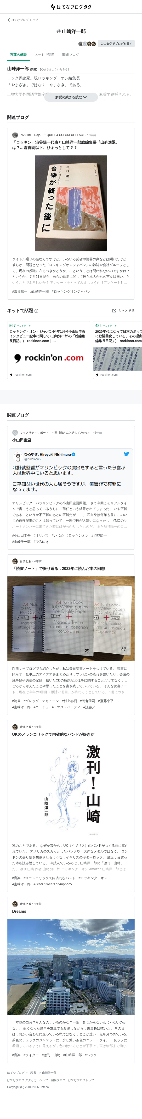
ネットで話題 (44, 55)
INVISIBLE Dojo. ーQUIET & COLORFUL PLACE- (53, 135)
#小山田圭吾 (21, 535)
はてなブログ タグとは (22, 1080)
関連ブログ (70, 55)
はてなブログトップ (81, 1080)
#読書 (16, 701)
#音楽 (16, 878)
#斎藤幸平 (106, 701)
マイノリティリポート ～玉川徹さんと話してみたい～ (56, 432)
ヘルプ (44, 1080)
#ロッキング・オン (93, 878)
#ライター (31, 1055)
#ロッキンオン (78, 535)
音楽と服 (25, 561)
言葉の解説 (18, 55)
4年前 (38, 561)
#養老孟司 (87, 701)
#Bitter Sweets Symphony (53, 884)
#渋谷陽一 (20, 291)
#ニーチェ (41, 707)
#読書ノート (92, 707)
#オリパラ (41, 535)
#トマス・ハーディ (66, 707)
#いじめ (58, 535)
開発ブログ (58, 1080)
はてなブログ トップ (22, 20)
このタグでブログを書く (116, 43)
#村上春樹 (69, 701)
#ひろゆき (41, 542)
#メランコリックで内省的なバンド (49, 878)
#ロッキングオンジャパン (71, 291)
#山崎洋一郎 (39, 291)
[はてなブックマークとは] (36, 310)
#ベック (91, 1055)
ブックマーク (20, 326)
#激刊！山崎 (51, 1055)
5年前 (92, 135)
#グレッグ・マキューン (41, 701)
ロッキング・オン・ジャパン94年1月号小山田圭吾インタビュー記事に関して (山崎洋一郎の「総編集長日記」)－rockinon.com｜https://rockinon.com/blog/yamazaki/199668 (47, 337)
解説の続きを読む (71, 97)
